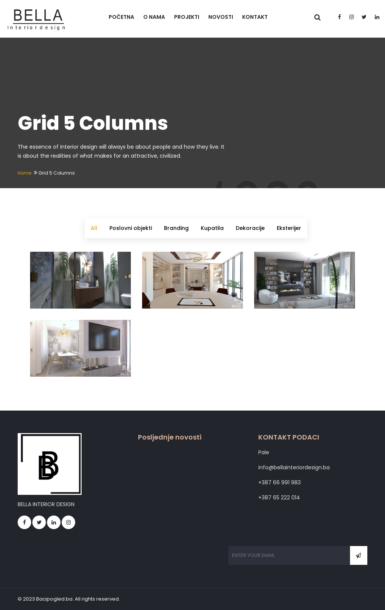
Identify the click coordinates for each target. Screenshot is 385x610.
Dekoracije (250, 228)
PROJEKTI (186, 17)
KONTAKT (255, 17)
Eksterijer (289, 228)
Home (24, 173)
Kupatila (212, 228)
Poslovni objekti (130, 228)
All (94, 228)
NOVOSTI (220, 17)
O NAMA (154, 17)
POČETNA (121, 17)
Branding (176, 228)
